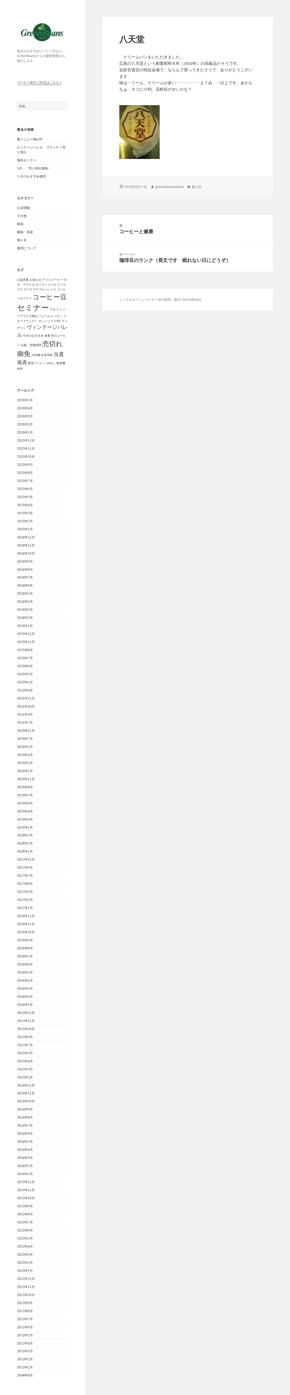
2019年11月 (26, 779)
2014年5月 (25, 1141)
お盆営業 (23, 280)
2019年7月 (25, 795)
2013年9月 (25, 1206)
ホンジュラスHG (50, 321)
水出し (51, 363)
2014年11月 (26, 1093)
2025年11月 (26, 448)
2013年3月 (25, 1254)
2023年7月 (25, 658)
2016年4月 (25, 980)
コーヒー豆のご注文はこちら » (39, 82)
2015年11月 (26, 1020)
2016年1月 (25, 1004)
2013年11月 (26, 1190)
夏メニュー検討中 (30, 139)
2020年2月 (25, 763)
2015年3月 (25, 1069)
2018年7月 (25, 835)
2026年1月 (25, 432)
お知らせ (35, 280)
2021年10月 (26, 706)
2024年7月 (25, 577)
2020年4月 (25, 754)
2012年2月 (25, 1359)
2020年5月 (25, 746)
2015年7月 (25, 1045)
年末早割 (47, 355)
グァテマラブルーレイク (40, 289)
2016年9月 (25, 940)
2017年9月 (25, 867)
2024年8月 (25, 569)
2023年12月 (26, 633)
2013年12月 (26, 1182)
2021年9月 (25, 714)
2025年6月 (25, 489)
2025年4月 (25, 505)
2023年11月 (26, 642)
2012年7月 (25, 1319)
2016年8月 (25, 948)
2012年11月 (26, 1286)
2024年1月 (25, 625)
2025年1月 (25, 529)
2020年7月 (25, 738)
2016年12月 (26, 916)
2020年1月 (25, 771)
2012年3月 (25, 1351)
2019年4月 (25, 811)
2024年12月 (26, 537)
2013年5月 (25, 1238)
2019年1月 (25, 827)
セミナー (33, 307)
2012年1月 (25, 1367)
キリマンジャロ (46, 284)
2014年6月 (25, 1133)
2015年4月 (25, 1061)
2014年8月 (25, 1117)
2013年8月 (25, 1214)
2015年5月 (25, 1053)
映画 (20, 224)
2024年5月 (25, 593)
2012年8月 (25, 1311)
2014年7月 (25, 1125)
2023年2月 (25, 674)
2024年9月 (25, 561)
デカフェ (56, 309)
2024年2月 (25, 617)
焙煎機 (60, 363)
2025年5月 (25, 497)
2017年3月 (25, 891)
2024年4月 (25, 601)
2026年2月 (25, 424)
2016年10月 (26, 932)
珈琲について (26, 248)
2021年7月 (25, 722)
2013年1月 (25, 1270)
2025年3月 (25, 513)
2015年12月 (26, 1012)
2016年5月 (25, 972)
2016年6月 (25, 964)
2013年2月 (25, 1262)
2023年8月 (25, 650)
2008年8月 (25, 1375)
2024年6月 (25, 585)
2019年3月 (25, 819)
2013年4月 (25, 1246)
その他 (22, 216)
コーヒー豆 (50, 296)
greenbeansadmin (169, 186)
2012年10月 (26, 1295)
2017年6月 (25, 883)
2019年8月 (25, 787)
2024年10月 (26, 553)
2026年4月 (25, 408)
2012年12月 (26, 1278)
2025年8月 (25, 472)
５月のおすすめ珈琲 (31, 176)
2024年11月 (26, 545)
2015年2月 (25, 1077)
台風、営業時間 (31, 345)
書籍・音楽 (25, 232)
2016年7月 (25, 956)
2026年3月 (25, 416)
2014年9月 (25, 1109)
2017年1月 (25, 908)
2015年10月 (26, 1029)
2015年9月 (25, 1037)
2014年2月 (25, 1165)
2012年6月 (25, 1327)
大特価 (35, 355)
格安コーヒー (37, 363)
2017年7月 (25, 875)
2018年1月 (25, 851)
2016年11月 (26, 924)
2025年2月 (25, 521)
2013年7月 (25, 1222)
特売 (20, 369)
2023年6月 (25, 666)
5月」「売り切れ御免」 (34, 168)
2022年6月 (25, 690)
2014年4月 (25, 1149)
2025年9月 (25, 464)
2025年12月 (26, 440)
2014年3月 (25, 1157)
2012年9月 (25, 1303)
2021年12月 (26, 698)
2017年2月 (25, 899)
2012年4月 (25, 1343)
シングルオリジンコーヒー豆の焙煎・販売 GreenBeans (160, 299)
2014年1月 (25, 1174)
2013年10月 (26, 1198)
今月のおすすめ (33, 336)
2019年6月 (25, 803)
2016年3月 (25, 988)
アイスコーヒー (52, 280)
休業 (47, 336)
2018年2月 (25, 843)
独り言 (22, 240)
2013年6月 (25, 1230)
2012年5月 (25, 1335)
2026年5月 (25, 400)
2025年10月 (26, 456)
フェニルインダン (50, 316)
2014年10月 (26, 1101)
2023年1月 (25, 682)
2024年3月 (25, 609)
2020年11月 (26, 730)
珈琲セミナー (26, 160)
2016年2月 (25, 996)
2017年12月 (26, 859)
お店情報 (23, 207)
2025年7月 (25, 480)
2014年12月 (26, 1085)
